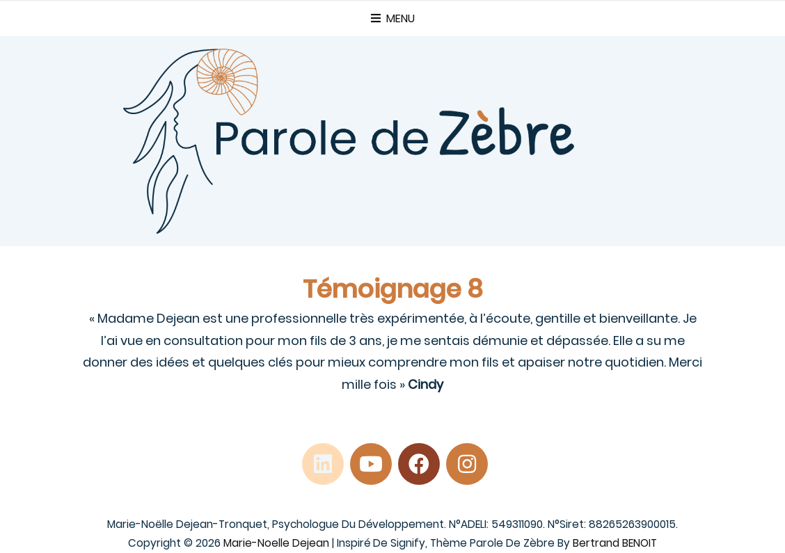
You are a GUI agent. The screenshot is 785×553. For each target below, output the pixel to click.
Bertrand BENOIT (615, 543)
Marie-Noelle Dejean (276, 543)
